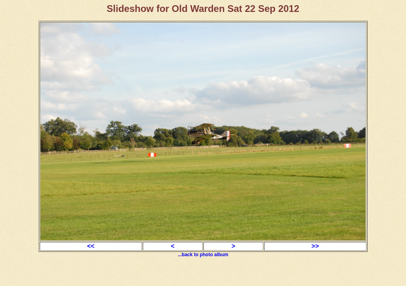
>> (315, 246)
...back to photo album (203, 254)
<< (91, 246)
